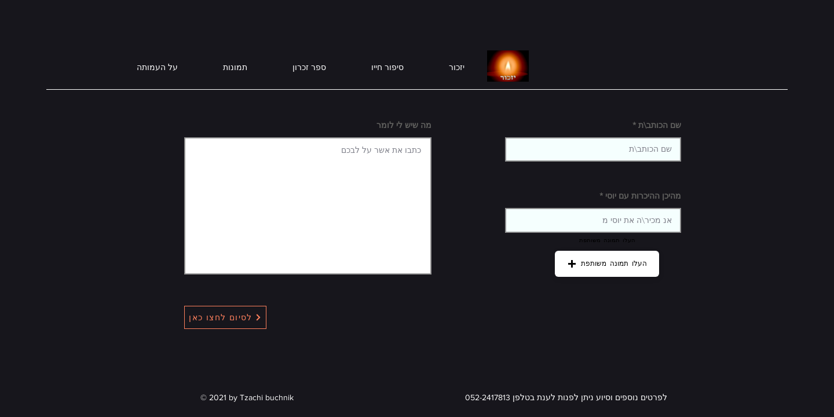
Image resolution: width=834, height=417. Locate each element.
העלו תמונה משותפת (607, 240)
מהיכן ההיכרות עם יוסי (643, 196)
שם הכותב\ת (659, 125)
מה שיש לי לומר (403, 125)
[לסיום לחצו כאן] (225, 317)
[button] (607, 264)
